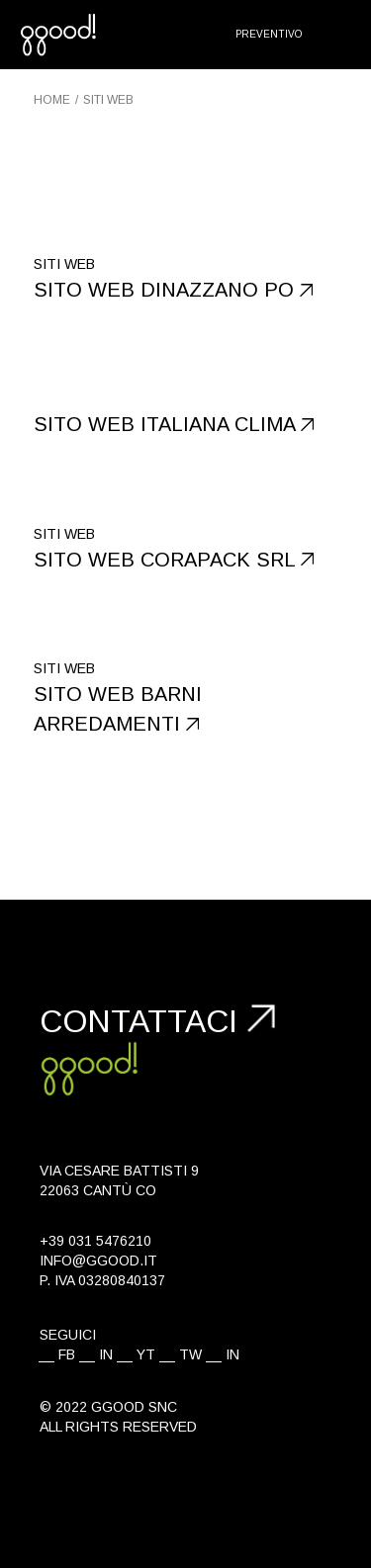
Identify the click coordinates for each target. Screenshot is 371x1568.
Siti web (64, 264)
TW (190, 1354)
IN (106, 1354)
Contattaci (138, 1021)
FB (66, 1354)
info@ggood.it (98, 1260)
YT (146, 1354)
